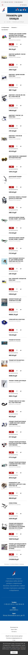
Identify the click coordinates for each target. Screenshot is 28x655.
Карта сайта (14, 629)
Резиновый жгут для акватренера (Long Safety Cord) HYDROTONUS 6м (17, 484)
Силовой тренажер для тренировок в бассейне (15, 299)
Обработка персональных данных (14, 636)
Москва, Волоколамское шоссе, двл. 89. (14, 614)
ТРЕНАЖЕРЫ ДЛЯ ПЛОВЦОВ (18, 22)
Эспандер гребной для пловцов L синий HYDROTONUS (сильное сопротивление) (17, 423)
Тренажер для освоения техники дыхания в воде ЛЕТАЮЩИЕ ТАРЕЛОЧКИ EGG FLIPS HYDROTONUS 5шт (17, 36)
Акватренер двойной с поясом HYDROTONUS (17, 55)
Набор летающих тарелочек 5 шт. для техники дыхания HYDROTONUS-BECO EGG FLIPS (17, 259)
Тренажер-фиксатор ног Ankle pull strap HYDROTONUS (17, 401)
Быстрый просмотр (13, 46)
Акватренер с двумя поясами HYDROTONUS (17, 75)
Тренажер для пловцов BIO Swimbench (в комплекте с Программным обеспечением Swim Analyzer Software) (17, 526)
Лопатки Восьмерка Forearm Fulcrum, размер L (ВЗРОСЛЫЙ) (17, 218)
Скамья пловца (13, 503)
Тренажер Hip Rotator (14, 340)
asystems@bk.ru (14, 609)
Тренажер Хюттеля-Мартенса (16, 360)
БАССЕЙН (8, 22)
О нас (14, 640)
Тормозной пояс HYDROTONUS (17, 319)
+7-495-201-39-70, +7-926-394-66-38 (14, 603)
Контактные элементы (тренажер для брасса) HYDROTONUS (18, 197)
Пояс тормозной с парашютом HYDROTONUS (17, 279)
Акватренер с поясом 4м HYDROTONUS (15, 136)
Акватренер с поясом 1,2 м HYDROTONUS (16, 116)
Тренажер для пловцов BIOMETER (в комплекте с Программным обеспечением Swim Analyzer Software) (17, 546)
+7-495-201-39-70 (6, 2)
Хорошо (14, 652)
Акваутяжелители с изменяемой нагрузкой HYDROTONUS (17, 157)
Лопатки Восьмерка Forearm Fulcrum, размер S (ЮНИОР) (16, 238)
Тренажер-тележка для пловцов (17, 380)
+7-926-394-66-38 (17, 2)
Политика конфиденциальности (14, 638)
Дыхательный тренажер (15, 176)
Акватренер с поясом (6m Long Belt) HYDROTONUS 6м (17, 95)
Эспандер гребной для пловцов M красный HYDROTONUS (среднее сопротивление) (17, 443)
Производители (14, 627)
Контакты (23, 5)
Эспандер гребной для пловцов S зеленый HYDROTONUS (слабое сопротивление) (17, 463)
